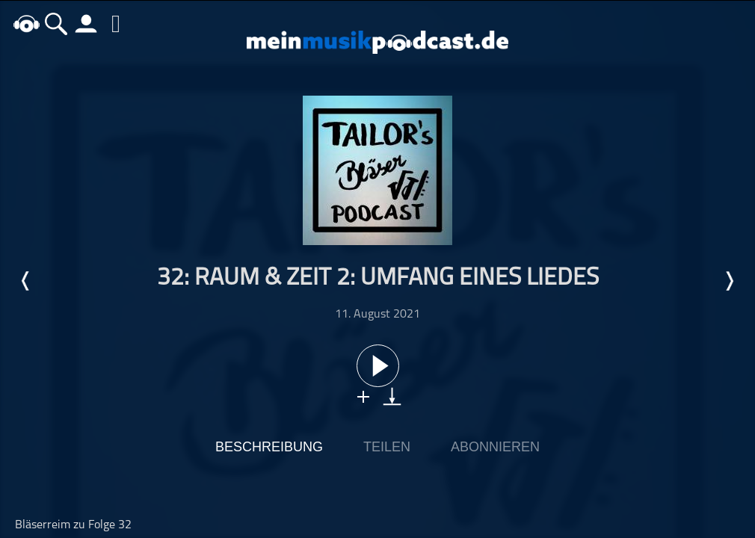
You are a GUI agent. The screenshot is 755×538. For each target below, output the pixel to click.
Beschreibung (269, 446)
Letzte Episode (26, 281)
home (26, 23)
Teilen (386, 446)
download (392, 396)
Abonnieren (495, 446)
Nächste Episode (729, 281)
